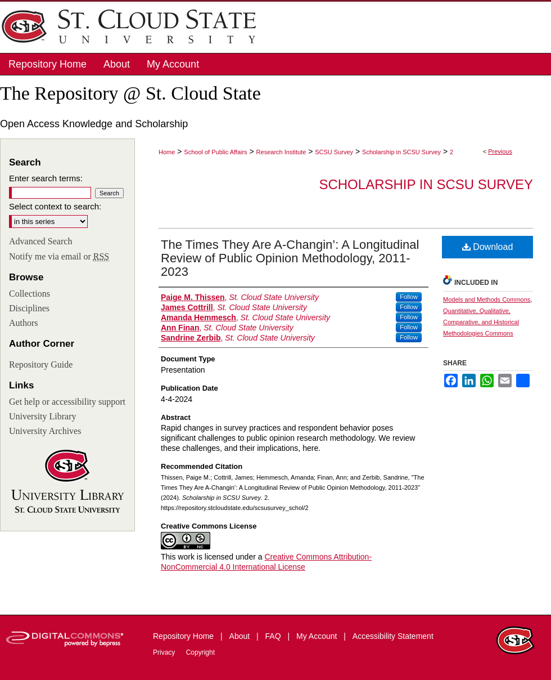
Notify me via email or (59, 257)
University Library (42, 416)
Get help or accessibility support (67, 401)
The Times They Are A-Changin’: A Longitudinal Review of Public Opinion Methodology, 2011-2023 (290, 258)
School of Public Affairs (215, 152)
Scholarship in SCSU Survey (401, 152)
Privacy (165, 652)
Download (487, 247)
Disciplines (29, 308)
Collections (29, 293)
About (240, 636)
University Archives (45, 431)
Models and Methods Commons (486, 299)
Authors (23, 323)
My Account (317, 636)
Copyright (200, 652)
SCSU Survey (334, 152)
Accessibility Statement (393, 636)
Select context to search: (55, 206)
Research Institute (281, 152)
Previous (500, 151)
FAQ (274, 636)
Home (167, 152)
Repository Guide (41, 364)
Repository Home (184, 636)
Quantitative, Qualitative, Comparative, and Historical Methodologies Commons (481, 322)
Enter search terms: (46, 178)
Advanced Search (40, 241)
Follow (409, 296)
